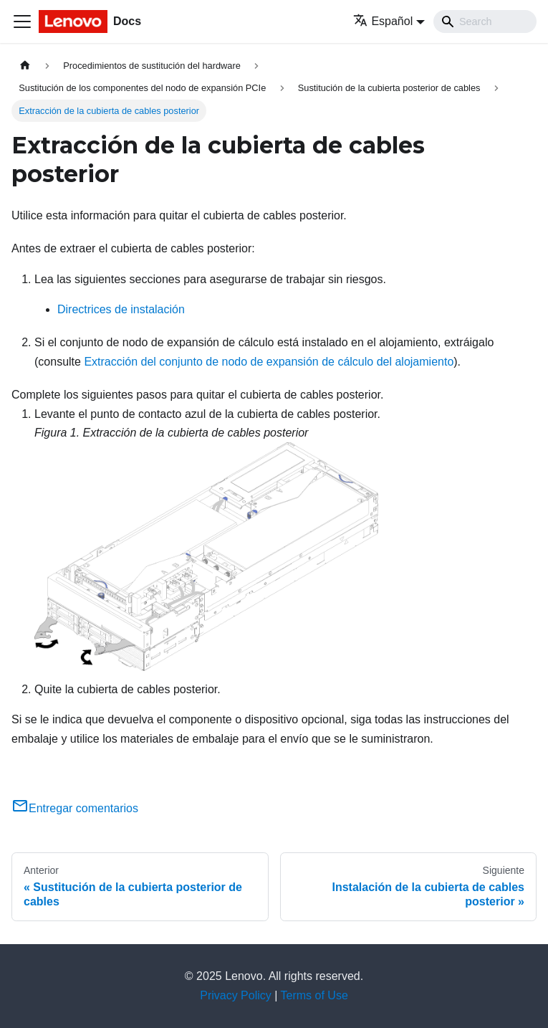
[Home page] (25, 65)
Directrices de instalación (121, 309)
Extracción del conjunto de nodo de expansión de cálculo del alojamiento (268, 362)
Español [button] (383, 21)
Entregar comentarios (74, 808)
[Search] (485, 21)
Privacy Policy (235, 995)
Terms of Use (314, 995)
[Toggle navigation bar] (22, 21)
